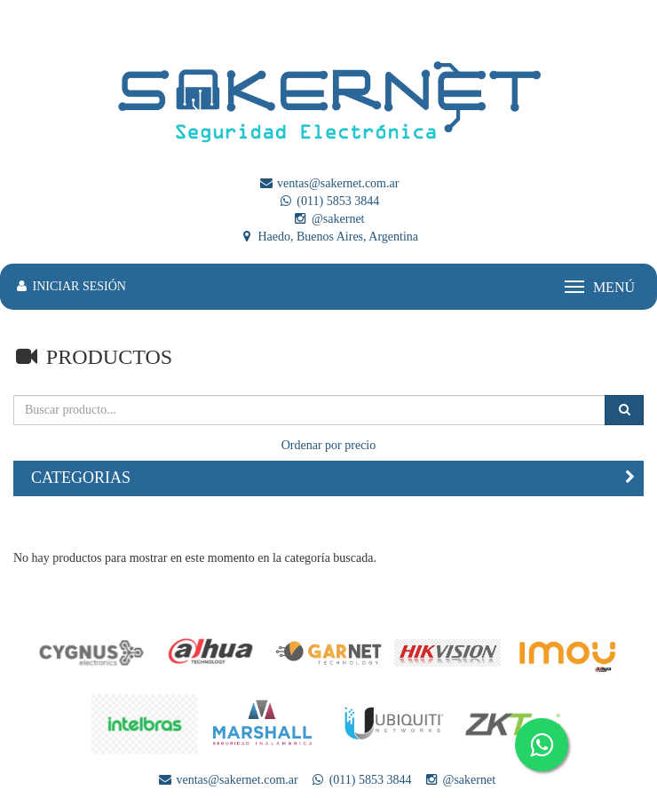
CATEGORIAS (81, 477)
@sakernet (328, 218)
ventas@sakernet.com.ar (329, 183)
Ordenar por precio (328, 445)
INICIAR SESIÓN (69, 286)
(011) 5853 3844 (328, 201)
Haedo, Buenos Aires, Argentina (328, 236)
